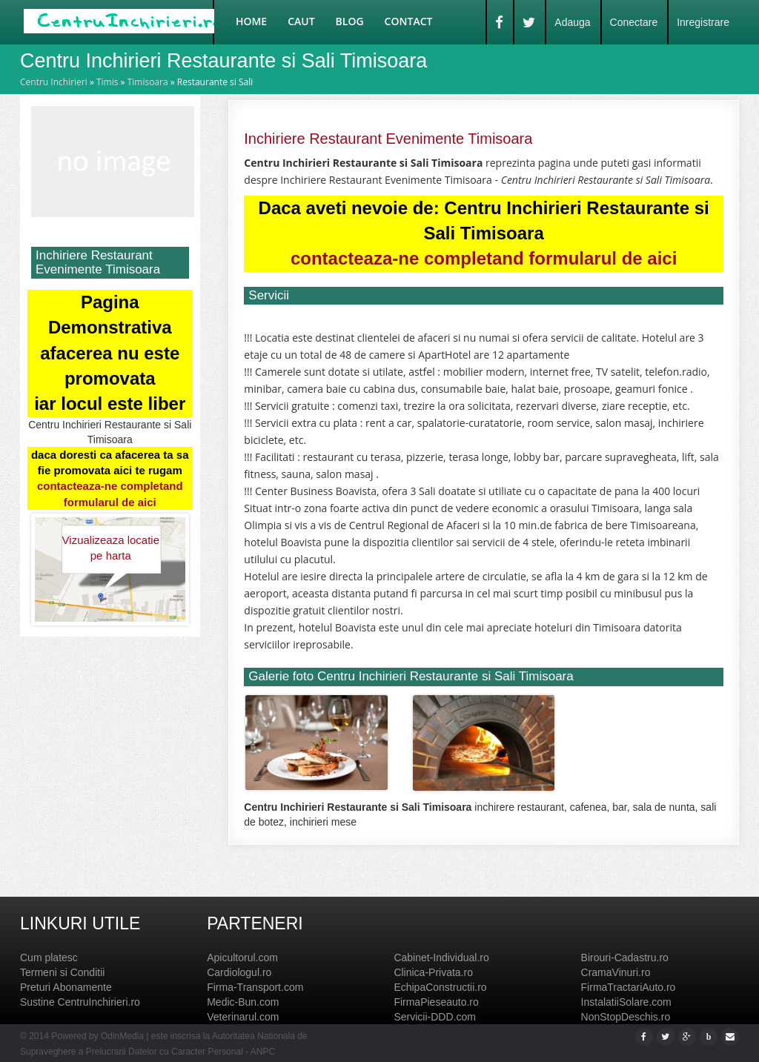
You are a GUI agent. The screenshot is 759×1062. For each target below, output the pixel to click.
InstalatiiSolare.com (626, 1002)
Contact (409, 21)
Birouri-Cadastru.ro (625, 957)
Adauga (572, 22)
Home (251, 21)
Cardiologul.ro (239, 972)
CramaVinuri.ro (616, 972)
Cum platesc (49, 957)
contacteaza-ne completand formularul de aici (484, 258)
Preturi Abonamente (66, 987)
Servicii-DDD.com (434, 1017)
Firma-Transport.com (255, 987)
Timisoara (147, 82)
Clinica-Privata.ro (433, 972)
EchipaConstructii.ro (440, 987)
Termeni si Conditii (62, 972)
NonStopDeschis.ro (626, 1017)
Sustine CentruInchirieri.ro (80, 1002)
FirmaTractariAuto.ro (628, 987)
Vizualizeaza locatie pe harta (110, 548)
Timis (107, 82)
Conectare (634, 22)
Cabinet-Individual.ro (441, 957)
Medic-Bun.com (243, 1002)
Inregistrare (703, 22)
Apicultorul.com (242, 957)
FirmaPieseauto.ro (436, 1002)
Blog (350, 21)
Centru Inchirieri (53, 82)
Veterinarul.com (243, 1017)
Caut (301, 21)
